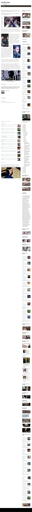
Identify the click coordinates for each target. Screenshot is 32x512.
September (25, 134)
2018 (23, 131)
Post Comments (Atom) (8, 121)
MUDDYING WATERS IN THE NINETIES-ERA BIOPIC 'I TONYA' (27, 157)
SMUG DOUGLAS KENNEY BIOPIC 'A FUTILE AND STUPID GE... (27, 143)
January (25, 141)
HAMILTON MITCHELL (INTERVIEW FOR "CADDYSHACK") (8, 150)
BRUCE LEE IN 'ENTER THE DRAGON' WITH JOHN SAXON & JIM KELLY (24, 54)
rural (5, 11)
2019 (23, 130)
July (24, 136)
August (25, 135)
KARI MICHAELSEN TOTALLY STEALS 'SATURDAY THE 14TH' (24, 264)
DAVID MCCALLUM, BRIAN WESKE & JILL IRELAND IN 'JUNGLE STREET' (24, 277)
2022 (23, 127)
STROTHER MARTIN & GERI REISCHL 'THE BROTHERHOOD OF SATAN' (24, 98)
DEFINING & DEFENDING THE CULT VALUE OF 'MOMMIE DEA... (27, 165)
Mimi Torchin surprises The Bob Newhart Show (26, 364)
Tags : (2, 86)
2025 (23, 125)
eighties (18, 86)
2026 (23, 124)
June (24, 137)
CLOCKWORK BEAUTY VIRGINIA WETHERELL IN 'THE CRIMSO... (27, 146)
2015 (23, 168)
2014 (23, 169)
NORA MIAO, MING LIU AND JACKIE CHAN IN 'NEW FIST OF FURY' (10, 164)
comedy (10, 86)
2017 (23, 166)
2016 (23, 167)
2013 (23, 170)
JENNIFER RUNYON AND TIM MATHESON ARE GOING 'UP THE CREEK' (24, 271)
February (25, 140)
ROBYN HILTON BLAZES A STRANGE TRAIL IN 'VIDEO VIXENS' (24, 106)
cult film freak (5, 3)
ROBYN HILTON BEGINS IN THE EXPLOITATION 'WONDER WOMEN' (24, 458)
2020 (23, 129)
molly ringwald (9, 87)
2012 (23, 171)
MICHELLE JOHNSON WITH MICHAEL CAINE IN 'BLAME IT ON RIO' (24, 297)
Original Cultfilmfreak (26, 368)
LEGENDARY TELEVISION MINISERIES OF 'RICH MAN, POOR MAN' (24, 471)
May (24, 138)
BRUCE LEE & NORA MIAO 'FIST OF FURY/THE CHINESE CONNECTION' (24, 75)
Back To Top (22, 510)
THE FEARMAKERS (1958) (28, 377)
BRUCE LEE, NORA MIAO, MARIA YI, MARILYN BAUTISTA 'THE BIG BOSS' (24, 68)
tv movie (13, 11)
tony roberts (10, 11)
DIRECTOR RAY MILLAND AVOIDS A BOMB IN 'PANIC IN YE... (27, 154)
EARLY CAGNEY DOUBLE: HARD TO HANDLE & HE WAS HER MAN (26, 159)
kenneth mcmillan (4, 87)
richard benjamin (3, 11)
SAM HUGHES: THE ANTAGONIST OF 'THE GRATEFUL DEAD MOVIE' (24, 304)
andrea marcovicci (17, 10)
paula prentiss (14, 87)
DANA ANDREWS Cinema (26, 375)
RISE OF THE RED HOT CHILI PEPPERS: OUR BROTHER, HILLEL (26, 371)
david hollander (14, 86)
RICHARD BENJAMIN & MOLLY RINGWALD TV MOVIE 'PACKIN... (27, 152)
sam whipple (8, 11)
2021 (23, 128)
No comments (13, 10)
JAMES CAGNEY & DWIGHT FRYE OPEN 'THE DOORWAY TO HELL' (27, 162)
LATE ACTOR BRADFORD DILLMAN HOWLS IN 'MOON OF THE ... (27, 149)
